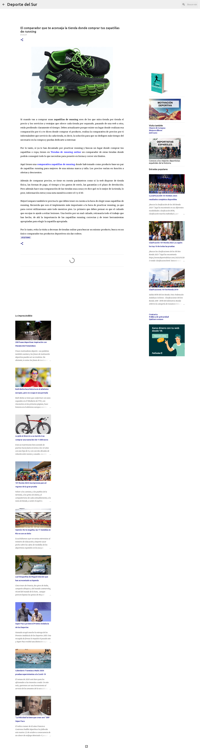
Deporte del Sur (22, 4)
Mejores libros (155, 130)
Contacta (153, 314)
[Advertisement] (72, 292)
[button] (21, 40)
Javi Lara (153, 133)
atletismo (25, 237)
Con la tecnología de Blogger (100, 746)
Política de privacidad (159, 317)
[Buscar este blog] (184, 4)
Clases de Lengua (157, 128)
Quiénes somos (156, 319)
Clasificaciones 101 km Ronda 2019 (163, 290)
